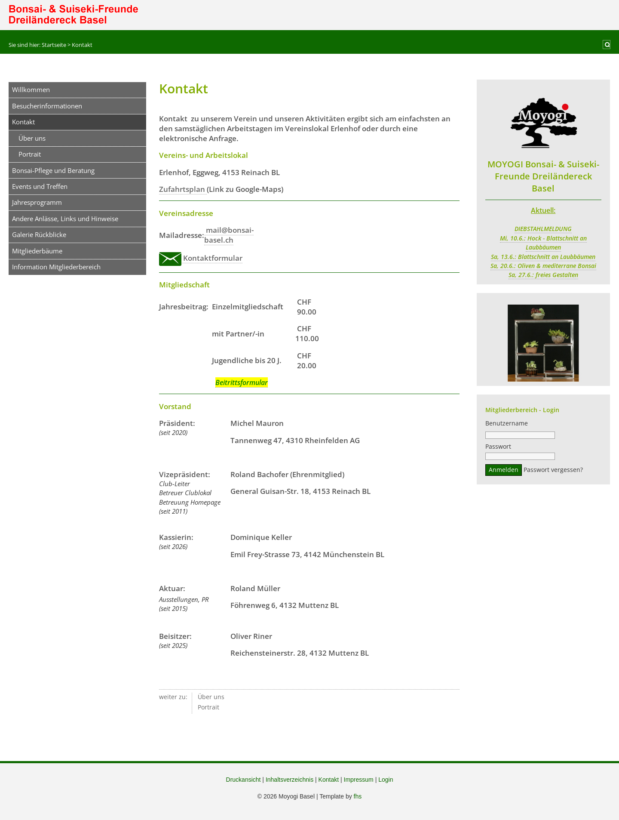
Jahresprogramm (37, 202)
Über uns (32, 138)
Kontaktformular (200, 258)
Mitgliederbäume (37, 251)
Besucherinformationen (47, 106)
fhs (358, 796)
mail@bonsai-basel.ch (229, 235)
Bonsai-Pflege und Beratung (53, 170)
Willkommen (31, 89)
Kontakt (329, 779)
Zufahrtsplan (183, 189)
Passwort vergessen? (553, 471)
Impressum (359, 779)
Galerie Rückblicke (39, 234)
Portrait (29, 154)
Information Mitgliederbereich (56, 266)
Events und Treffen (39, 186)
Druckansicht (243, 779)
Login (385, 779)
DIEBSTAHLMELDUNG (543, 229)
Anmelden (503, 471)
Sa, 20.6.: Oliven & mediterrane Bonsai (543, 266)
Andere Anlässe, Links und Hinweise (65, 218)
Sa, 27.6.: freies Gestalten (543, 275)
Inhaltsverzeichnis (289, 779)
